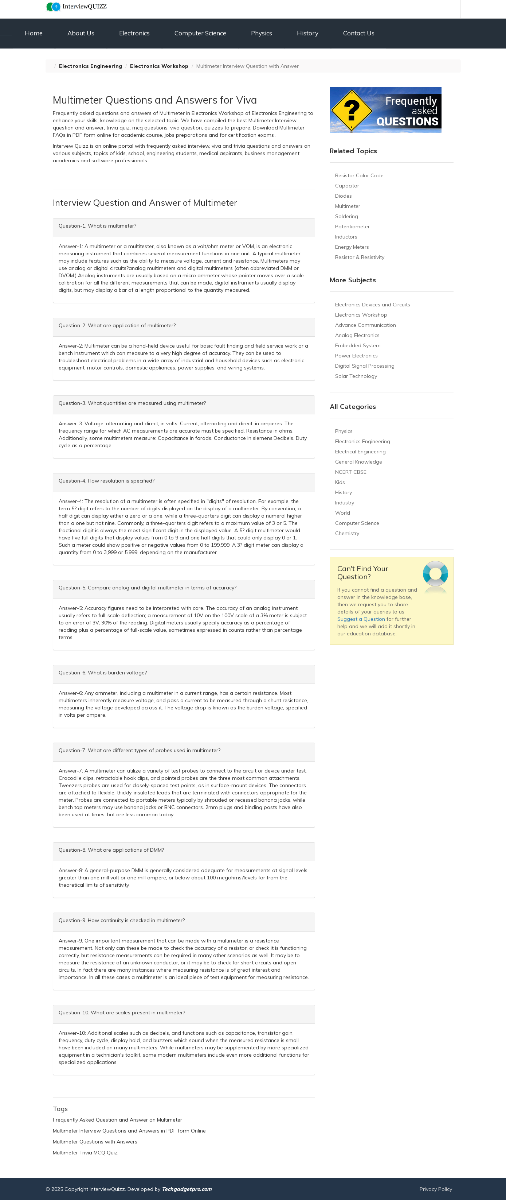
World (342, 513)
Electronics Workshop (159, 66)
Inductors (346, 236)
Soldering (346, 216)
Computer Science (200, 33)
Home (34, 33)
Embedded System (358, 345)
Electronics (134, 33)
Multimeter (347, 206)
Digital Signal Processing (365, 366)
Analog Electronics (357, 335)
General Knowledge (358, 461)
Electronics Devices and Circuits (372, 304)
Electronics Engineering (90, 66)
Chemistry (347, 533)
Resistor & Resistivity (359, 257)
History (307, 33)
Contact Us (358, 33)
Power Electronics (356, 355)
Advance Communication (365, 325)
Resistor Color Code (359, 175)
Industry (344, 502)
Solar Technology (356, 376)
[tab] (184, 227)
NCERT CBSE (350, 472)
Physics (261, 33)
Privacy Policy (436, 1189)
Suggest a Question (361, 619)
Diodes (343, 196)
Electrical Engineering (360, 451)
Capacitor (347, 185)
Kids (340, 482)
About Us (80, 33)
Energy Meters (352, 247)
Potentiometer (352, 226)
